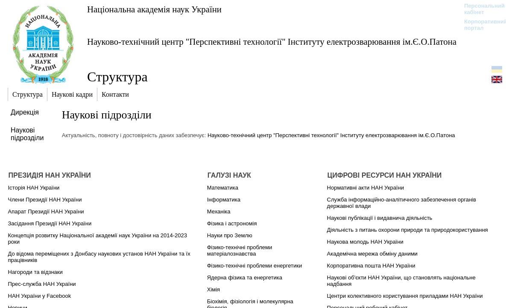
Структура (117, 76)
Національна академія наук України (154, 9)
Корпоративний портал (480, 24)
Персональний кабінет (480, 9)
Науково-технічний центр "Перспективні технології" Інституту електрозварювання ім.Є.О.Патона (271, 41)
